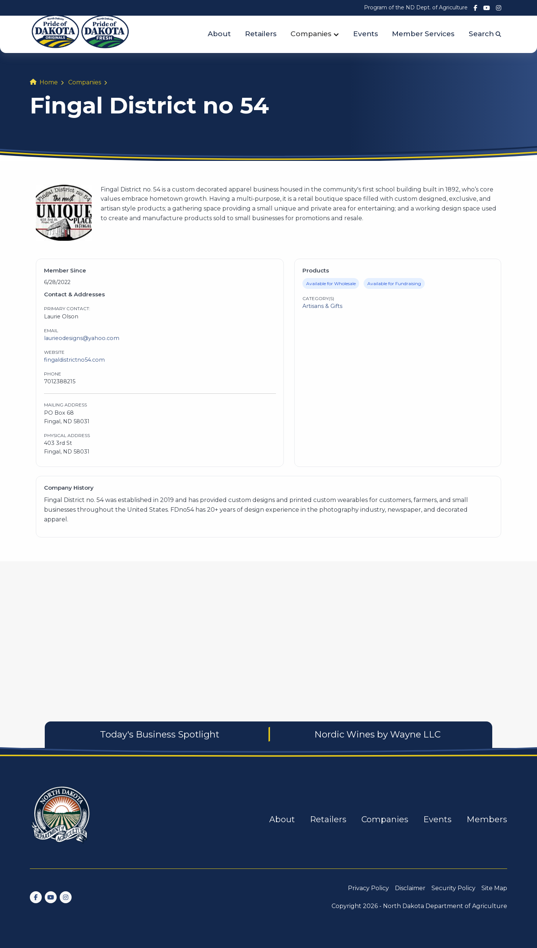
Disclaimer (410, 888)
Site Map (494, 888)
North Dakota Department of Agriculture (445, 906)
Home (49, 82)
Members (487, 819)
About (219, 33)
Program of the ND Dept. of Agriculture (416, 7)
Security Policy (453, 888)
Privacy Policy (368, 888)
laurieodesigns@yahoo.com (81, 338)
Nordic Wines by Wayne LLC (377, 734)
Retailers (261, 33)
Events (365, 33)
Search (485, 33)
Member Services (423, 33)
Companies (311, 33)
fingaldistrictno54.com (74, 359)
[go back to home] (61, 819)
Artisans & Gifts (322, 306)
